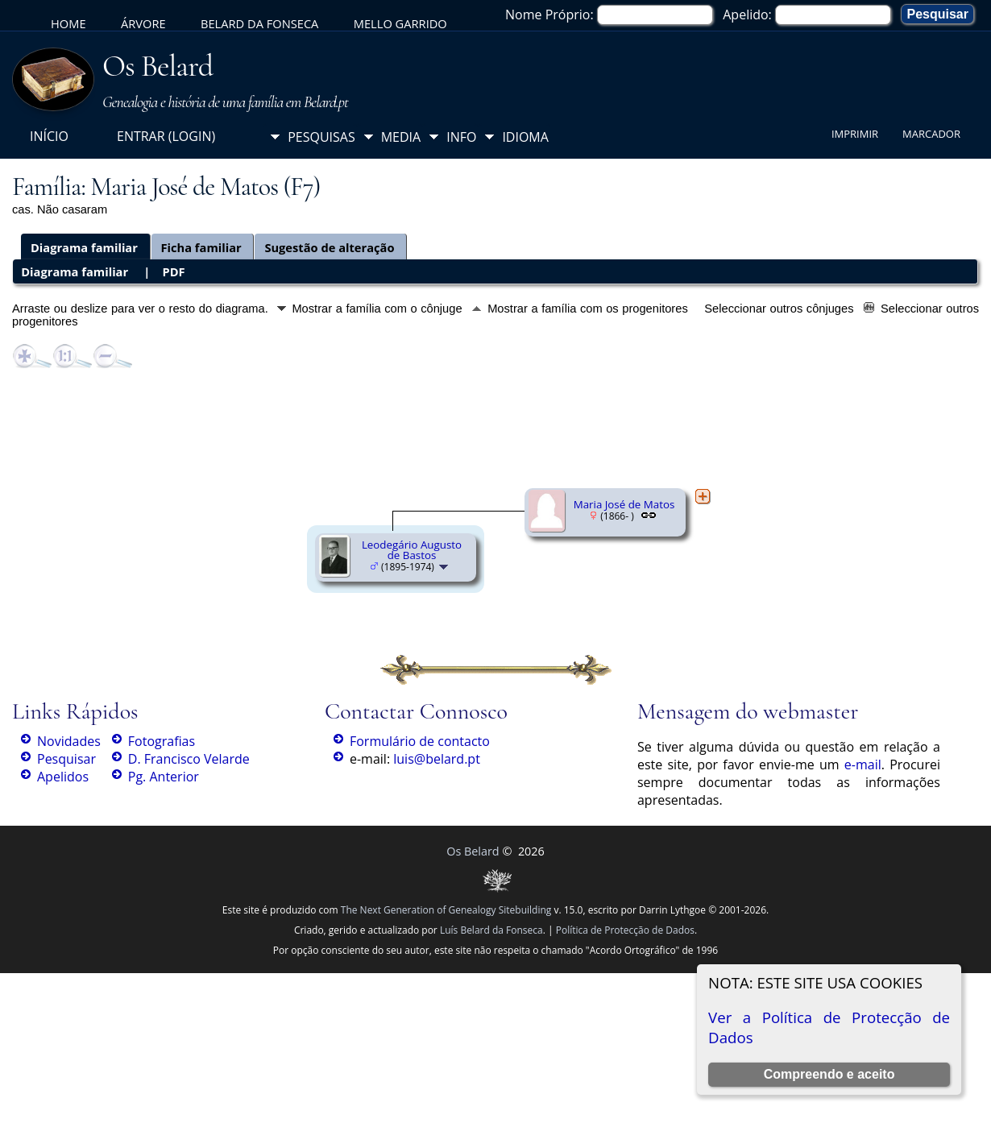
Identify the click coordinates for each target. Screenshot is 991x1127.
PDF (173, 271)
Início (49, 136)
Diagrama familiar (84, 247)
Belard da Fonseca (259, 23)
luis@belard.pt (436, 759)
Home (68, 23)
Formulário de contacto (420, 741)
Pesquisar (66, 759)
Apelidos (63, 776)
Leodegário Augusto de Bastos (412, 549)
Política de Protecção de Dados (625, 930)
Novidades (69, 741)
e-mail (862, 764)
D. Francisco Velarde (189, 759)
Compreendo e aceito (829, 1074)
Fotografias (161, 741)
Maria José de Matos (624, 504)
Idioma (525, 137)
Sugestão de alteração (329, 247)
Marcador (931, 133)
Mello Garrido (400, 23)
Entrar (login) (166, 136)
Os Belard (157, 66)
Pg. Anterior (163, 776)
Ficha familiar (201, 247)
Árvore (143, 23)
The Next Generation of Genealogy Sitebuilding (446, 910)
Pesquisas (321, 137)
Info (461, 137)
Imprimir (854, 133)
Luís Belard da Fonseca (491, 930)
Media (401, 137)
